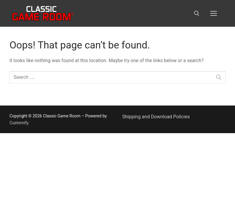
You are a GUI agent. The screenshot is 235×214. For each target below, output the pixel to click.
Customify (19, 122)
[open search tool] (196, 13)
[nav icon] (213, 13)
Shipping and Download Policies (156, 116)
